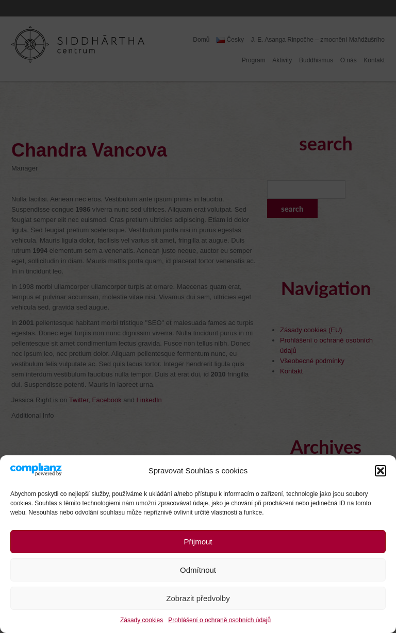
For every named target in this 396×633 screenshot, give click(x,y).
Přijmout (198, 541)
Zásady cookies (141, 620)
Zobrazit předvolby (197, 598)
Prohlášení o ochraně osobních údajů (219, 620)
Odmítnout (198, 570)
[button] (380, 471)
